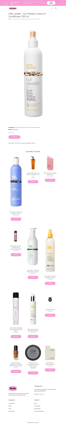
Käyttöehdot (37, 408)
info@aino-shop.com (39, 394)
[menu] (56, 8)
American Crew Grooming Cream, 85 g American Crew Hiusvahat (33, 365)
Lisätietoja (14, 137)
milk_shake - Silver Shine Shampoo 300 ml (16, 212)
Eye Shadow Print (50, 309)
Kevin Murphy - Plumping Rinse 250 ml (50, 173)
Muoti (9, 408)
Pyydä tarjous (51, 3)
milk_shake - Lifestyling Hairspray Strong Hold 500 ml (16, 329)
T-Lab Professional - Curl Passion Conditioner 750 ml (33, 174)
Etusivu (10, 19)
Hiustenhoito (18, 127)
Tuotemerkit (24, 127)
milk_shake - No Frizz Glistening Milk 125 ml (33, 330)
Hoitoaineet (37, 127)
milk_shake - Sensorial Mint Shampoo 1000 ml (33, 271)
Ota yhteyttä (37, 406)
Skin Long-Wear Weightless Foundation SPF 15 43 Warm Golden (16, 364)
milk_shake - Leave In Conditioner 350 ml (50, 276)
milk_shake (31, 127)
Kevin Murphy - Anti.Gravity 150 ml (50, 363)
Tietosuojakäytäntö (39, 411)
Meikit (9, 406)
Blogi (35, 403)
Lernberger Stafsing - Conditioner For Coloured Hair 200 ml (16, 247)
